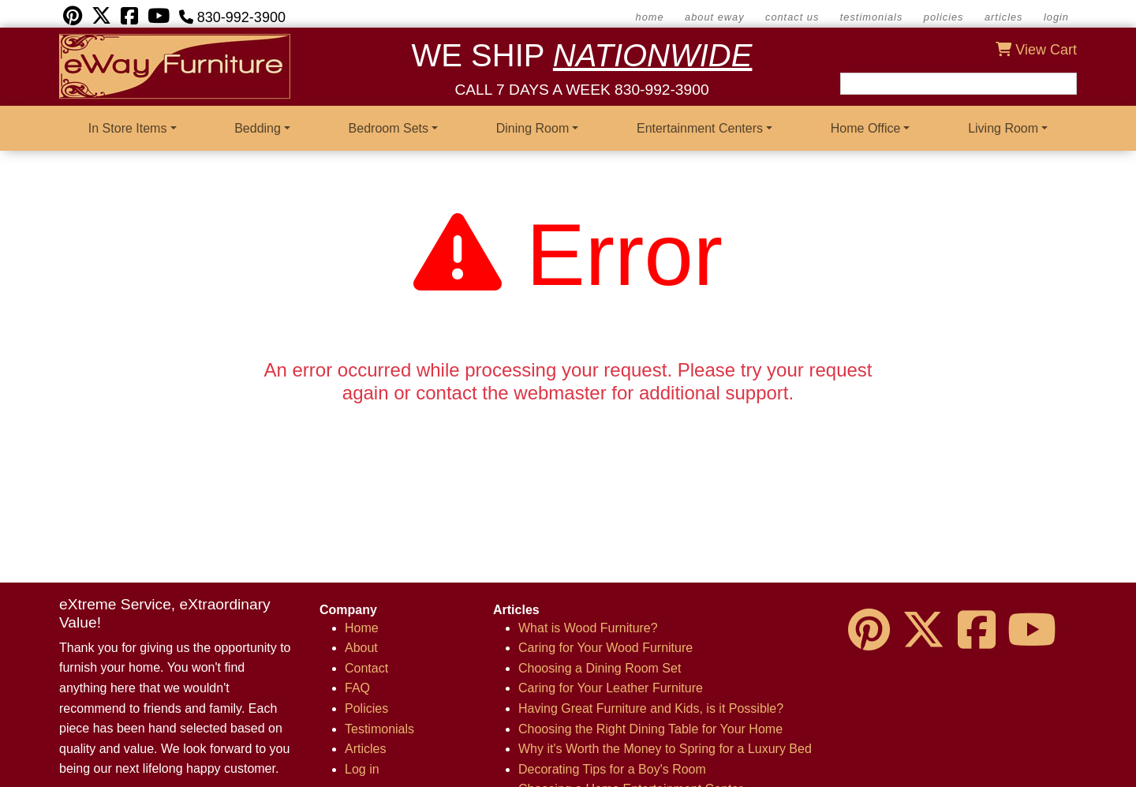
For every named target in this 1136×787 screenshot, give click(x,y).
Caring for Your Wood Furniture (605, 647)
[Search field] (958, 84)
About (361, 647)
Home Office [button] (866, 128)
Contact (366, 668)
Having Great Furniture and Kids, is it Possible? (650, 708)
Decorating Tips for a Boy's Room (612, 769)
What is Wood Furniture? (588, 628)
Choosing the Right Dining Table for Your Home (650, 729)
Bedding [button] (257, 128)
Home (362, 628)
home (650, 17)
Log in (362, 769)
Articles (1004, 17)
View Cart (1036, 50)
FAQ (357, 688)
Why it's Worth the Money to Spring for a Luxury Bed (665, 748)
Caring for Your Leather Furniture (610, 688)
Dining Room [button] (532, 128)
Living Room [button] (1003, 128)
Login (1056, 17)
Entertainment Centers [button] (700, 128)
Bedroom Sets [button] (388, 128)
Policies (944, 17)
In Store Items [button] (127, 128)
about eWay (714, 17)
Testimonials (871, 17)
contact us (792, 17)
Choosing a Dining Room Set (599, 668)
